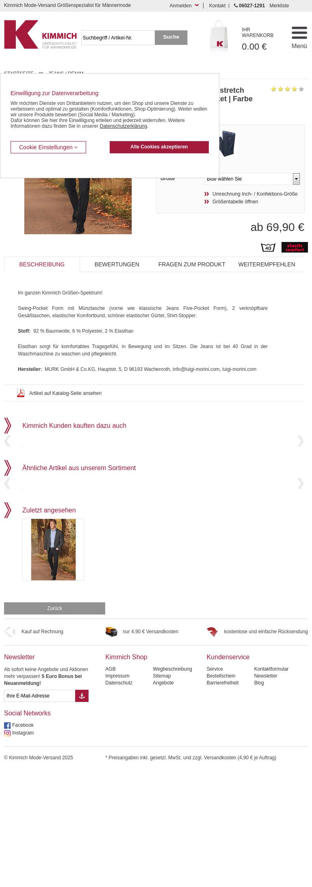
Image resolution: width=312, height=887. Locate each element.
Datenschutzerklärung (123, 126)
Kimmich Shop (126, 772)
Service (215, 785)
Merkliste (279, 6)
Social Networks (27, 829)
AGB (110, 785)
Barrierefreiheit (223, 799)
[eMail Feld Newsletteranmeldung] (39, 812)
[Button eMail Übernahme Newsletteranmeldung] (82, 812)
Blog (259, 799)
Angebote (163, 799)
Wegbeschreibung (172, 785)
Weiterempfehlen (266, 264)
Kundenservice (228, 772)
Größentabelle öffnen (235, 202)
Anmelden (181, 6)
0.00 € (262, 39)
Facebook (23, 841)
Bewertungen (117, 264)
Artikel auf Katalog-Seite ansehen (65, 393)
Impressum (117, 792)
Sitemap (162, 792)
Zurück (54, 724)
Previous (7, 469)
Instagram (23, 849)
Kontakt (217, 6)
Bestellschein (221, 792)
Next (300, 469)
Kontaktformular (271, 785)
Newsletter (19, 772)
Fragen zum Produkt (191, 264)
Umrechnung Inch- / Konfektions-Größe (254, 194)
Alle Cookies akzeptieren (159, 147)
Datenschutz (118, 799)
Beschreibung (42, 264)
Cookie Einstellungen (48, 147)
